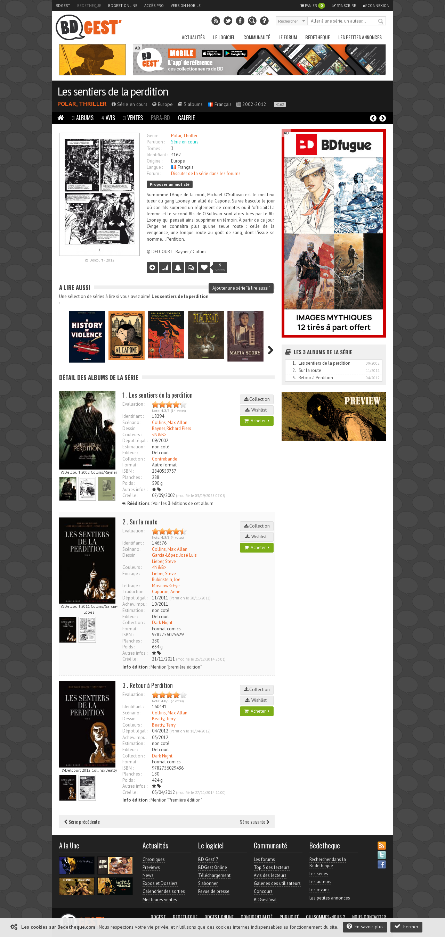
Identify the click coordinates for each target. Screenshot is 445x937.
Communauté (256, 37)
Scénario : (131, 422)
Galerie (186, 118)
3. (294, 378)
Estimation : (133, 447)
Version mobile (186, 5)
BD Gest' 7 (208, 859)
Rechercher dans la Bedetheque (327, 862)
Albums (83, 118)
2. (294, 370)
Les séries (318, 874)
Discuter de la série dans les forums (206, 173)
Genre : (153, 136)
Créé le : (130, 495)
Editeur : (130, 453)
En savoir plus (365, 926)
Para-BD (160, 118)
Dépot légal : (134, 440)
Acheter (256, 421)
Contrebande (164, 459)
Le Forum (287, 37)
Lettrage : (131, 586)
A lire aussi (74, 287)
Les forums (264, 859)
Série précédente (82, 821)
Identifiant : (157, 155)
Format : (130, 465)
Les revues (319, 890)
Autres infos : (134, 489)
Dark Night (162, 622)
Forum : (154, 173)
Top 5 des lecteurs (272, 867)
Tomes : (154, 148)
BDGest (63, 5)
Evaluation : (133, 404)
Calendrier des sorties (164, 891)
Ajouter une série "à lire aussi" (241, 288)
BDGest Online (122, 5)
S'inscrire (344, 5)
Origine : (154, 161)
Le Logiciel (224, 37)
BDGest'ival (265, 900)
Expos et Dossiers (160, 883)
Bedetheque (89, 5)
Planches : (132, 477)
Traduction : (133, 592)
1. (294, 363)
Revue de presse (213, 891)
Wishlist (257, 410)
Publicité (289, 916)
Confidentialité (257, 916)
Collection (257, 399)
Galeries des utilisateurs (277, 883)
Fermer (406, 926)
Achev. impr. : (134, 604)
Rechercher (381, 21)
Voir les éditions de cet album (167, 503)
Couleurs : (132, 435)
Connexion (376, 5)
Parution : (156, 142)
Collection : (133, 459)
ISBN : (128, 471)
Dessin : (129, 428)
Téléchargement (214, 875)
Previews (151, 867)
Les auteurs (320, 882)
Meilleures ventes (160, 900)
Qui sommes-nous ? (325, 916)
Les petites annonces (360, 37)
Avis (108, 118)
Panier (312, 6)
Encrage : (131, 574)
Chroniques (154, 859)
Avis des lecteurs (270, 875)
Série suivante (254, 821)
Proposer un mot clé (169, 184)
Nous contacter (369, 916)
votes (220, 267)
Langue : (155, 167)
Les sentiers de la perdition (112, 91)
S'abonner (208, 883)
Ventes (133, 118)
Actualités (193, 37)
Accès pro (154, 5)
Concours (263, 891)
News (148, 875)
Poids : (128, 483)
